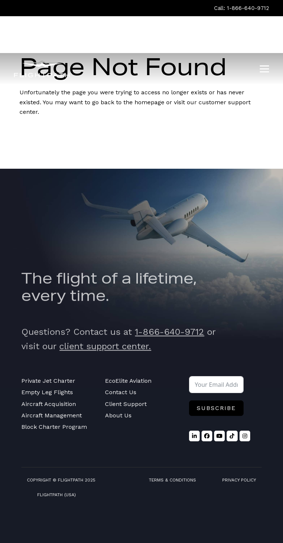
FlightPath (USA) (56, 494)
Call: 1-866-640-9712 (241, 8)
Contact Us (120, 392)
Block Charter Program (54, 426)
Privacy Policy (239, 480)
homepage (149, 102)
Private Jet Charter (48, 380)
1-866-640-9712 (169, 338)
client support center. (105, 353)
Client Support (126, 403)
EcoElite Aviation (128, 380)
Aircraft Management (51, 415)
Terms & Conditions (172, 480)
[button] (264, 69)
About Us (118, 415)
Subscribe (216, 407)
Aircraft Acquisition (48, 403)
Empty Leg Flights (47, 392)
